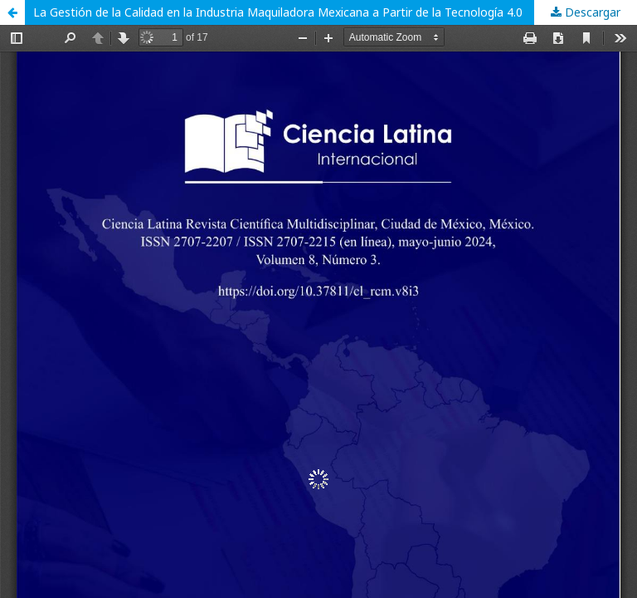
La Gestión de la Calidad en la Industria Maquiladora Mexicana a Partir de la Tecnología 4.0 (278, 12)
